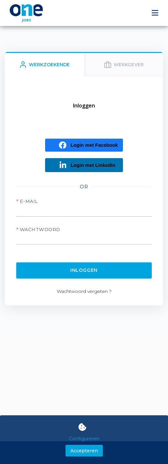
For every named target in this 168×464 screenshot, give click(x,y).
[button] (84, 145)
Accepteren (84, 451)
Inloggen (84, 270)
